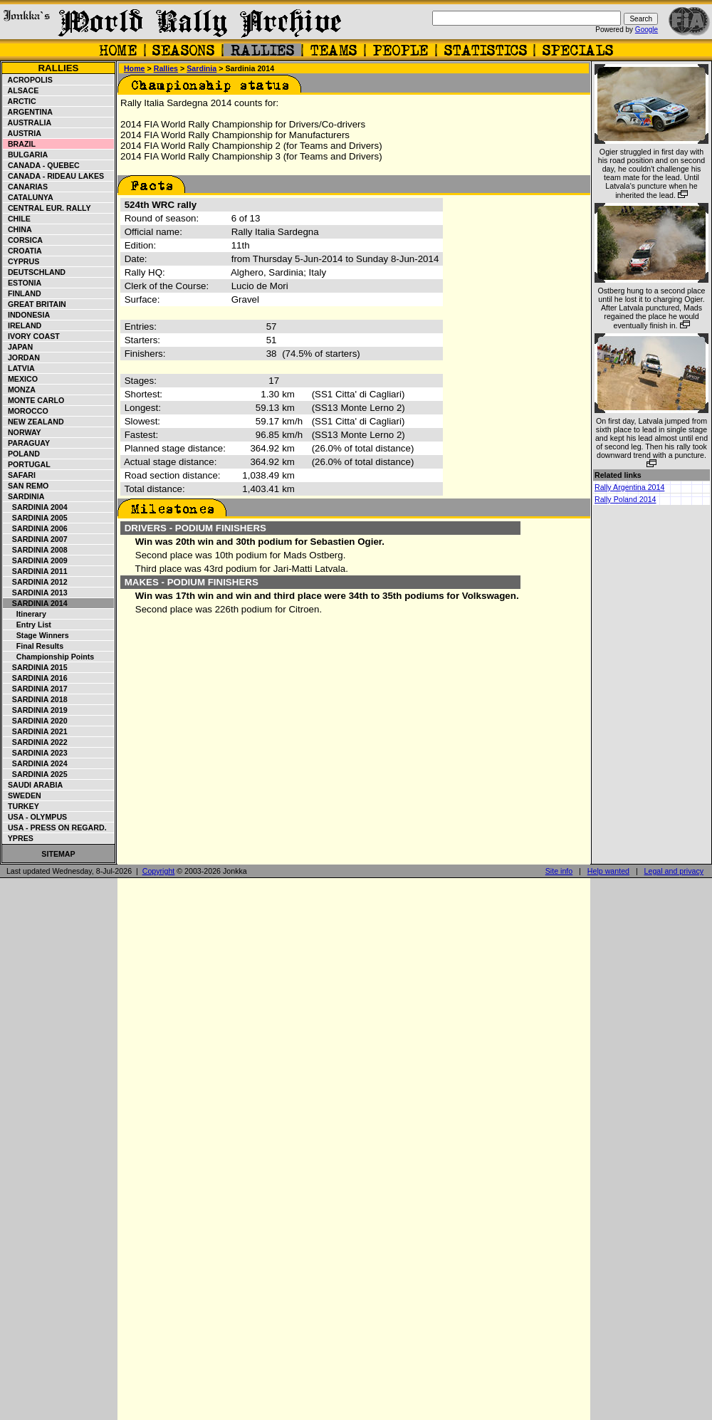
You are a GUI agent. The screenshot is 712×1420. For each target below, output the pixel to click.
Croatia (23, 250)
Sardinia (24, 496)
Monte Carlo (34, 400)
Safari (20, 475)
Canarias (26, 186)
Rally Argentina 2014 (629, 487)
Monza (20, 389)
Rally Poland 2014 (625, 499)
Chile (17, 218)
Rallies (58, 68)
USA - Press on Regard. (55, 827)
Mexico (21, 379)
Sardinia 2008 (36, 549)
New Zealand (34, 421)
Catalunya (28, 197)
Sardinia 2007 (36, 539)
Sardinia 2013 (36, 592)
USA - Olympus (35, 817)
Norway (22, 432)
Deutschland (35, 272)
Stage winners (36, 635)
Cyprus (21, 261)
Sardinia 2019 (36, 710)
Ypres (18, 838)
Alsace (21, 90)
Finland (22, 293)
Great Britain (35, 304)
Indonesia (27, 314)
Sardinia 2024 (36, 763)
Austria (22, 133)
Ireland (22, 325)
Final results (33, 646)
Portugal (27, 464)
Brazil (20, 144)
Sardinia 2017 (36, 688)
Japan (18, 347)
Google (646, 29)
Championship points (49, 656)
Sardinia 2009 (36, 560)
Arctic (20, 101)
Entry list (27, 624)
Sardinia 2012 (36, 582)
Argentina (28, 112)
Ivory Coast (32, 336)
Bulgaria (26, 154)
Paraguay (27, 443)
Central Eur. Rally (47, 208)
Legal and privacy (674, 871)
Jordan (22, 357)
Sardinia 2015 (36, 667)
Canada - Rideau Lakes (54, 176)
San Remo (26, 485)
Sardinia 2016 (36, 678)
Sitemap (58, 854)
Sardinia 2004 (36, 507)
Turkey (21, 806)
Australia (27, 122)
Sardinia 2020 (36, 720)
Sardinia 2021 (36, 731)
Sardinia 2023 (36, 752)
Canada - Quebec (42, 165)
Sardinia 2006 (36, 528)
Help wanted (608, 871)
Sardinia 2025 (36, 774)
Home (134, 68)
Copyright (158, 871)
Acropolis (28, 79)
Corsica (23, 240)
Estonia (22, 282)
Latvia (19, 368)
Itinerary (25, 614)
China (18, 229)
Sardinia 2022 (36, 742)
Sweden (22, 795)
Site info (559, 871)
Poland (22, 453)
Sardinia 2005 (36, 517)
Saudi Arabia (33, 785)
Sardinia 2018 (36, 699)
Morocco (26, 411)
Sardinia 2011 (36, 571)
